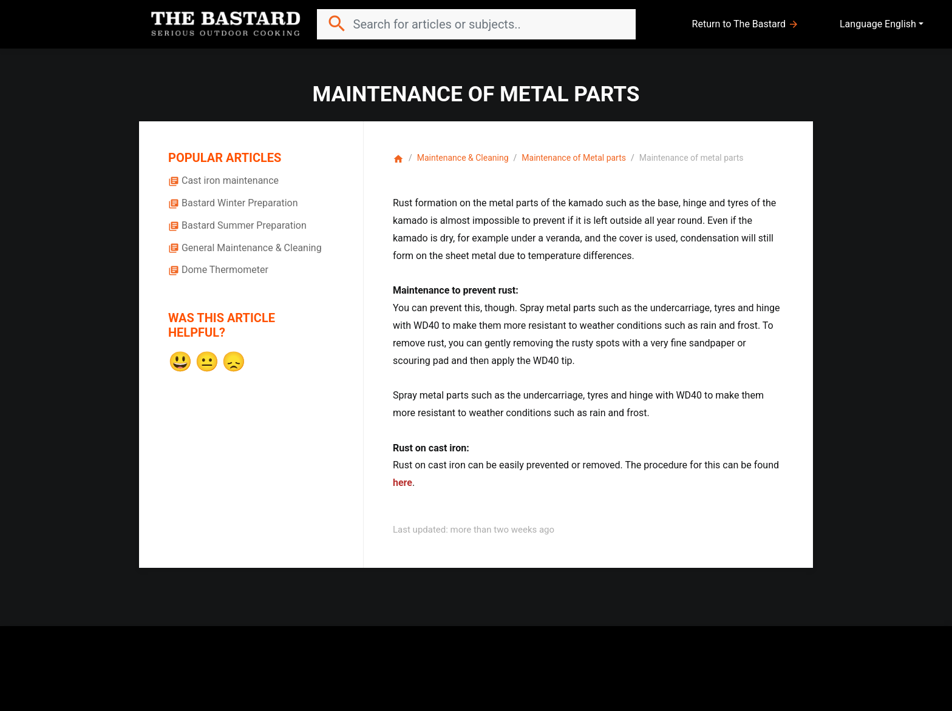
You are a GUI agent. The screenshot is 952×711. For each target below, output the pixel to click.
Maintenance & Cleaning (463, 158)
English (900, 24)
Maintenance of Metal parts (574, 158)
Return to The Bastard (745, 24)
